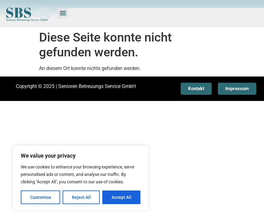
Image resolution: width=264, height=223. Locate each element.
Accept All (121, 197)
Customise (40, 197)
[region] (80, 178)
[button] (63, 13)
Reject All (81, 197)
